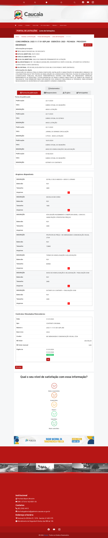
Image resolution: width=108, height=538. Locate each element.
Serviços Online (35, 25)
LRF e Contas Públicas (45, 25)
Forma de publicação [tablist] (29, 93)
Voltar (18, 367)
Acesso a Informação (28, 36)
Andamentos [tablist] (54, 88)
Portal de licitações (44, 36)
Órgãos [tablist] (66, 93)
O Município (27, 25)
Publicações (54, 25)
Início (17, 36)
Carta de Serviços (63, 25)
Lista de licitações (58, 36)
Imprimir (88, 45)
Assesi (46, 535)
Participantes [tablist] (82, 93)
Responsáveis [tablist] (50, 93)
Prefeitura (20, 25)
